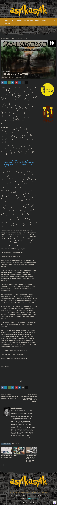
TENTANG (12, 492)
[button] (54, 20)
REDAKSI (17, 492)
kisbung (23, 381)
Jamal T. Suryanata (9, 77)
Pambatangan (29, 381)
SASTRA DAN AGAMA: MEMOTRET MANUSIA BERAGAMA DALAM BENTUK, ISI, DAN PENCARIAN (31, 458)
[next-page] (4, 465)
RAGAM (8, 24)
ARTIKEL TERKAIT (6, 443)
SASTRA (20, 20)
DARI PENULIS (15, 443)
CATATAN (28, 453)
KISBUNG (8, 71)
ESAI (13, 20)
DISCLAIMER (40, 492)
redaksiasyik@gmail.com (32, 498)
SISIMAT (15, 455)
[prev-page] (2, 465)
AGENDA (3, 453)
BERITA (7, 20)
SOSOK (38, 20)
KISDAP (15, 453)
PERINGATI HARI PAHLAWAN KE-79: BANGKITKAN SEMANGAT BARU (9, 397)
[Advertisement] (19, 375)
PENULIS (33, 492)
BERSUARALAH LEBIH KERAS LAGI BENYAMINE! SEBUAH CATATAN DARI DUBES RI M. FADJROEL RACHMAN (29, 399)
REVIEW (44, 20)
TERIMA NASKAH (26, 492)
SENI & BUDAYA (29, 20)
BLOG (46, 492)
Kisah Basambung (17, 381)
